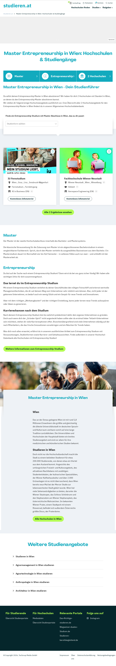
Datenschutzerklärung (86, 655)
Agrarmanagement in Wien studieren (35, 565)
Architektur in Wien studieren (31, 590)
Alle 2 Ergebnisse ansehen (58, 212)
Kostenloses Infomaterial (21, 199)
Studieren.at (8, 14)
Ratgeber (107, 7)
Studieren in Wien (25, 556)
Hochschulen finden (80, 7)
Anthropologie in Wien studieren (32, 582)
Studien (96, 7)
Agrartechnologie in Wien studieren (34, 573)
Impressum (64, 655)
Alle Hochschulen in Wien (48, 518)
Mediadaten (38, 618)
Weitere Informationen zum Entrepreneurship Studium (34, 348)
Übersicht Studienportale (17, 618)
